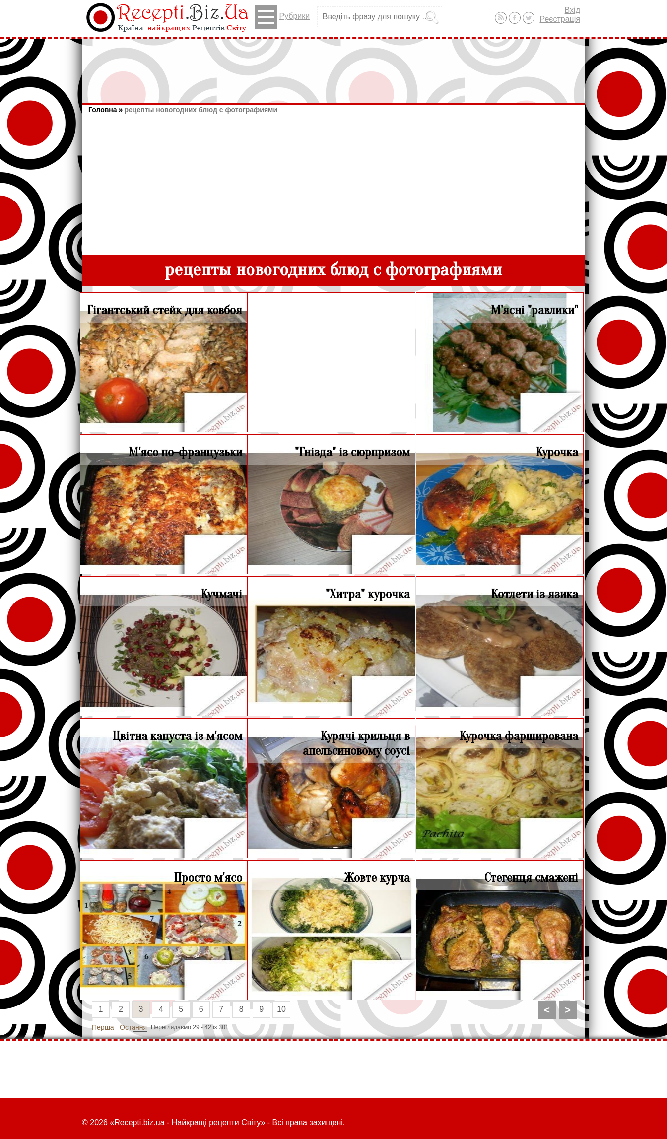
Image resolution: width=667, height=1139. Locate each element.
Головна (102, 110)
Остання (133, 1027)
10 (281, 1009)
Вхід (572, 10)
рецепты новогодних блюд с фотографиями (200, 110)
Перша (103, 1027)
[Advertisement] (333, 66)
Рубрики (282, 17)
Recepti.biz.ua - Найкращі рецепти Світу (187, 1122)
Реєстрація (559, 19)
